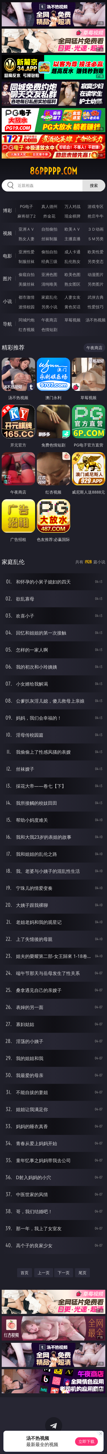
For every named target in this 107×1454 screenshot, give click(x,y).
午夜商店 (49, 320)
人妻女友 (72, 297)
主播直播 (72, 238)
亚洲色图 (49, 274)
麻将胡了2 (26, 216)
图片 (7, 278)
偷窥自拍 (27, 274)
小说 (7, 301)
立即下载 (86, 1441)
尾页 (82, 1272)
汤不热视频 (96, 320)
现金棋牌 (72, 216)
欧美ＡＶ (72, 229)
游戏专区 (96, 206)
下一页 (64, 1272)
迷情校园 (27, 306)
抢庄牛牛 (96, 216)
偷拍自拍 (49, 251)
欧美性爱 (96, 251)
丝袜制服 (49, 238)
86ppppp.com (53, 171)
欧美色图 (72, 274)
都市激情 (27, 297)
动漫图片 (96, 274)
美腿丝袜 (27, 284)
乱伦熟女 (72, 261)
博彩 (7, 210)
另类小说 (49, 306)
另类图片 (96, 284)
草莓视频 (72, 320)
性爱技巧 (96, 306)
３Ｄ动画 (96, 229)
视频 (7, 233)
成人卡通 (72, 251)
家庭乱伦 (49, 297)
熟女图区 (72, 284)
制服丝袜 (27, 261)
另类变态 (96, 261)
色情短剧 (49, 329)
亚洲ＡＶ (27, 229)
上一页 (44, 1272)
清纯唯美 (49, 284)
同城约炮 (27, 320)
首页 (25, 1272)
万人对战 (72, 206)
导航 (7, 324)
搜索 (94, 185)
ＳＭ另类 (96, 238)
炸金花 (49, 216)
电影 (7, 256)
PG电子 (26, 206)
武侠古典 (96, 297)
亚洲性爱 (27, 251)
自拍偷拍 (49, 229)
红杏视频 (27, 329)
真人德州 (49, 206)
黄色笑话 (72, 306)
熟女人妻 (27, 238)
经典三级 (49, 261)
